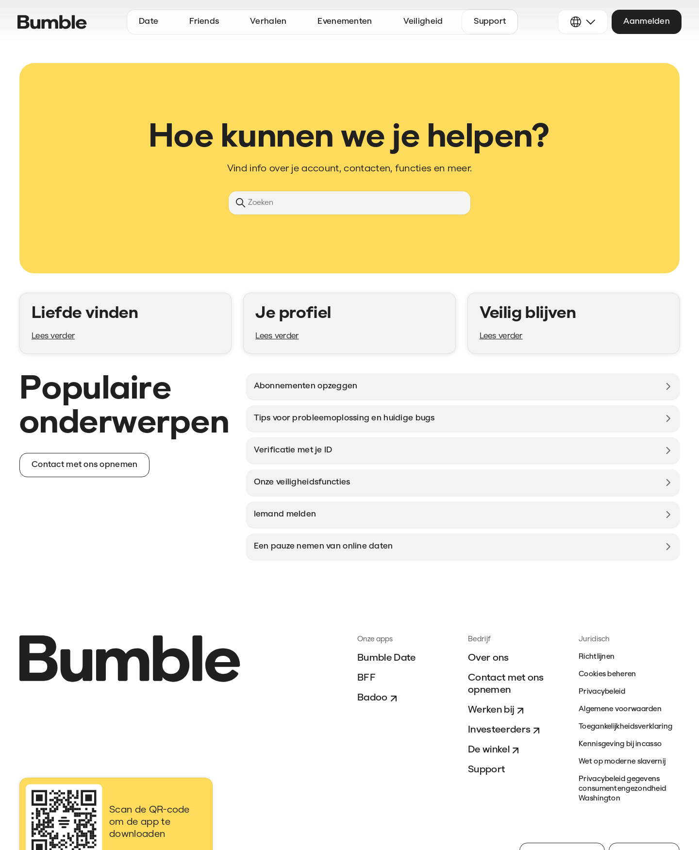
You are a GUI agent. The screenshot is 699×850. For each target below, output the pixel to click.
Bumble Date (386, 658)
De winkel (494, 750)
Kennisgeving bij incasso (620, 744)
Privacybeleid (602, 692)
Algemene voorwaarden (620, 709)
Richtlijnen (597, 657)
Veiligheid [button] (423, 21)
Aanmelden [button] (646, 21)
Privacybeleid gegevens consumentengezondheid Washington (622, 789)
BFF (366, 678)
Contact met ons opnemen (506, 684)
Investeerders (505, 730)
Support (486, 770)
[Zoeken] (349, 203)
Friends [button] (204, 21)
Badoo (378, 698)
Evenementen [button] (344, 21)
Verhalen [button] (268, 21)
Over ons (488, 658)
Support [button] (490, 21)
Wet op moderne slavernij (622, 762)
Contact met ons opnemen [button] (84, 465)
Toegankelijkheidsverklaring (625, 727)
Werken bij (497, 711)
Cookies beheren (607, 674)
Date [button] (148, 21)
